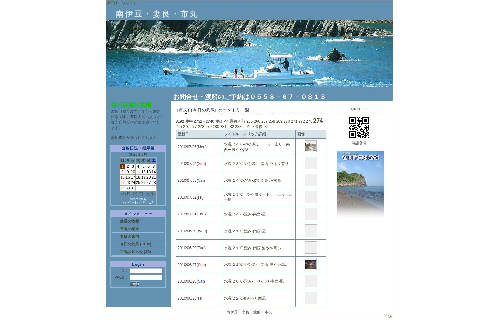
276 (186, 126)
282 (231, 126)
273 (309, 121)
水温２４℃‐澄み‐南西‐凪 (245, 214)
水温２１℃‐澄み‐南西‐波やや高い (252, 248)
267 (264, 121)
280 (216, 126)
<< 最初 (230, 121)
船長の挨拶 (129, 221)
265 (249, 121)
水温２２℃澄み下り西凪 (245, 298)
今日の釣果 (130, 244)
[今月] (138, 194)
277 (193, 126)
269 (279, 121)
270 (287, 121)
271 (294, 121)
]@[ (389, 316)
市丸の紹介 (129, 229)
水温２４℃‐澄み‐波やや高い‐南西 (252, 180)
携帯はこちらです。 (123, 3)
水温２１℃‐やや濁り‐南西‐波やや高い (256, 264)
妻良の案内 (129, 236)
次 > (250, 126)
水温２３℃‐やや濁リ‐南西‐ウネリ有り (256, 163)
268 (272, 121)
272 (302, 121)
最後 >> (261, 126)
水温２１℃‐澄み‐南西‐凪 (245, 231)
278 (201, 126)
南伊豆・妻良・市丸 (157, 14)
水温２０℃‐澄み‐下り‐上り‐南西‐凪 (254, 281)
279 (208, 126)
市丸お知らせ (132, 252)
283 (238, 126)
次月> (151, 194)
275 (179, 126)
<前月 (125, 194)
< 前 (241, 121)
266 (257, 121)
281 (223, 126)
